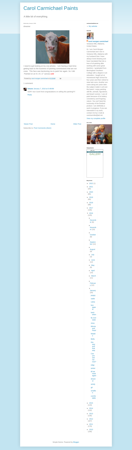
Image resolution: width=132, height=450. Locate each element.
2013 (91, 414)
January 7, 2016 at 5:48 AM (44, 89)
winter (93, 368)
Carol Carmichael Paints (50, 8)
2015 (91, 403)
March (93, 276)
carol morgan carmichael (98, 41)
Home (53, 124)
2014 (91, 408)
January (93, 290)
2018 (91, 203)
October (93, 235)
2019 (91, 197)
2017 (91, 208)
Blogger (76, 442)
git (92, 387)
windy (93, 384)
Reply (30, 95)
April (93, 270)
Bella (93, 339)
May (92, 265)
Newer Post (28, 124)
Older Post (77, 124)
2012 (91, 419)
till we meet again (93, 373)
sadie (93, 299)
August (92, 249)
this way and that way (93, 346)
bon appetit (93, 307)
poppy (93, 295)
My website (93, 26)
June (93, 260)
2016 (91, 213)
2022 (91, 183)
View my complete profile (96, 118)
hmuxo (30, 89)
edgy (92, 365)
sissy (93, 323)
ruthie (93, 302)
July (92, 255)
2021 (91, 187)
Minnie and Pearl (93, 328)
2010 (91, 429)
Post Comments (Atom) (42, 128)
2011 (91, 424)
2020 (91, 192)
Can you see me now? (93, 358)
